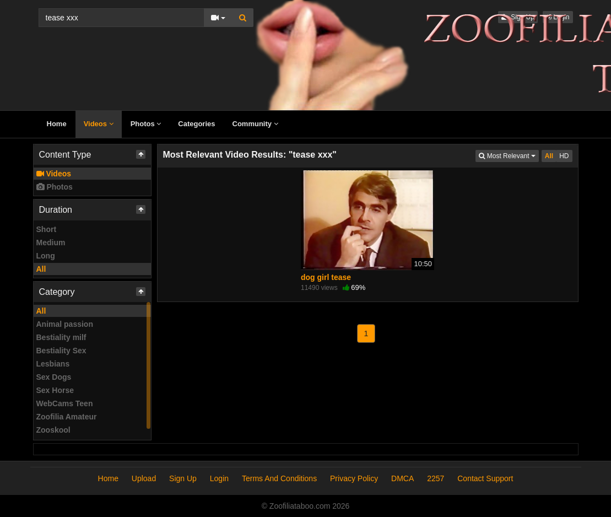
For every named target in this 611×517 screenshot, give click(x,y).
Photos (146, 124)
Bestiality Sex (61, 350)
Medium (51, 242)
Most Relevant (508, 155)
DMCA (402, 478)
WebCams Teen (64, 403)
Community (255, 124)
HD (564, 156)
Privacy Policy (354, 478)
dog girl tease (326, 277)
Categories (196, 124)
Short (46, 229)
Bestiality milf (61, 337)
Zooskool (53, 430)
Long (45, 255)
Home (57, 124)
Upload (144, 478)
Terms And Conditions (279, 478)
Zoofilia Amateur (66, 416)
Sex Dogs (54, 377)
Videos (98, 124)
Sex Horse (55, 390)
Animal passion (64, 324)
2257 (435, 478)
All (41, 269)
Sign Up (183, 478)
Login (219, 478)
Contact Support (485, 478)
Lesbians (53, 363)
